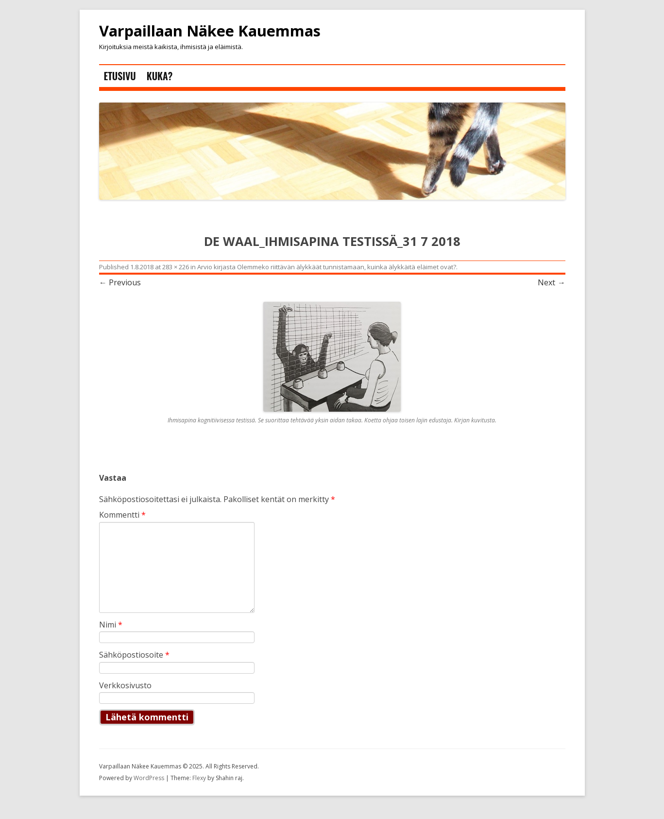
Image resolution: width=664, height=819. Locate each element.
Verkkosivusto (125, 685)
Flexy (199, 778)
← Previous (120, 282)
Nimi (110, 624)
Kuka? (159, 76)
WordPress (150, 778)
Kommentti (122, 514)
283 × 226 (175, 266)
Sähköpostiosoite (134, 654)
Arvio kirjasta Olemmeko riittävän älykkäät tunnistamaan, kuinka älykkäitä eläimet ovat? (326, 266)
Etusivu (120, 76)
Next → (551, 282)
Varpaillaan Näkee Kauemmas (210, 31)
